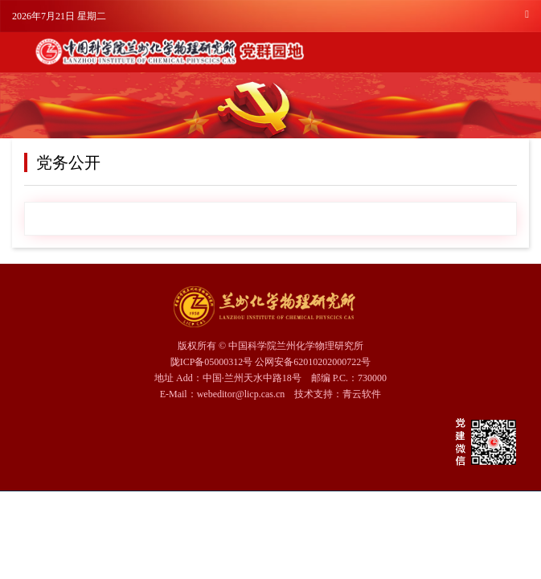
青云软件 (361, 394)
